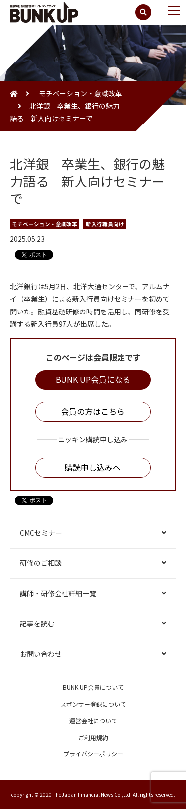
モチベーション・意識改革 (79, 93)
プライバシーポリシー (93, 753)
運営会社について (93, 720)
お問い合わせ (41, 654)
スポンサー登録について (93, 704)
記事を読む (37, 623)
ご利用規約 (93, 737)
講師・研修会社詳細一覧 (58, 593)
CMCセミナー (41, 533)
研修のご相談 (41, 563)
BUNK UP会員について (93, 687)
